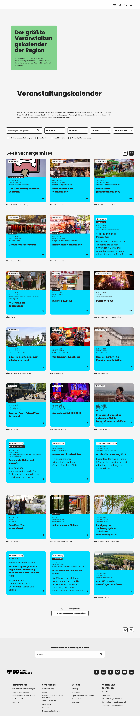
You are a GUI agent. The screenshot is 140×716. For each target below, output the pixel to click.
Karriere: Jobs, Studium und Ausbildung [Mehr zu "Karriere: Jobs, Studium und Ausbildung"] (52, 696)
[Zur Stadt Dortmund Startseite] (19, 5)
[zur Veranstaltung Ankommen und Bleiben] (70, 517)
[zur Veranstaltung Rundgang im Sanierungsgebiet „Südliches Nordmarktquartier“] (114, 517)
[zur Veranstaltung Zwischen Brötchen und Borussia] (26, 461)
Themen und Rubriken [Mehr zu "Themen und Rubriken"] (20, 692)
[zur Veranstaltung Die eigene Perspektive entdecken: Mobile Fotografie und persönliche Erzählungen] (114, 405)
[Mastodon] (110, 672)
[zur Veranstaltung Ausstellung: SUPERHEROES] (70, 405)
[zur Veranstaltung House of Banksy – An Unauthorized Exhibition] (114, 349)
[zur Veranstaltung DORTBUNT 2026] (114, 293)
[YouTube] (124, 672)
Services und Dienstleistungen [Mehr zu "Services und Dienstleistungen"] (23, 689)
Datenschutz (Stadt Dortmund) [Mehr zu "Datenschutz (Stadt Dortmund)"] (114, 702)
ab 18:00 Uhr (58, 138)
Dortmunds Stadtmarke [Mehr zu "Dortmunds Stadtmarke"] (51, 711)
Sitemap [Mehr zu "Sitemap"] (75, 689)
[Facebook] (96, 672)
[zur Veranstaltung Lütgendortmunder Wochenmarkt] (70, 180)
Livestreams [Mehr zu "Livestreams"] (46, 704)
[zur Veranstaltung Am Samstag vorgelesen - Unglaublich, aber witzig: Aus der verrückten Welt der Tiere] (26, 573)
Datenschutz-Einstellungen (112, 705)
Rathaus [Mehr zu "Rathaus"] (15, 702)
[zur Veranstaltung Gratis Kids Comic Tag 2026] (114, 461)
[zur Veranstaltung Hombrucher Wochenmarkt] (70, 236)
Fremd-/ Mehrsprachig (80, 138)
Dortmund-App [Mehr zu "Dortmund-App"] (48, 689)
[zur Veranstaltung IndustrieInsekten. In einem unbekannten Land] (26, 349)
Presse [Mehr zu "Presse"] (44, 692)
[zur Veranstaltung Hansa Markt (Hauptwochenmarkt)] (114, 180)
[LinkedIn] (131, 672)
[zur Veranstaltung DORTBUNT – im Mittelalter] (70, 461)
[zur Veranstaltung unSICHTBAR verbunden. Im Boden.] (70, 573)
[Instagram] (103, 672)
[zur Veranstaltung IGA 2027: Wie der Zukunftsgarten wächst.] (114, 573)
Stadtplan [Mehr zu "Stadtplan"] (76, 692)
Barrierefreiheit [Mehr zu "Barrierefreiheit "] (78, 699)
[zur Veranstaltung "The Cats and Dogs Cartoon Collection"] (26, 180)
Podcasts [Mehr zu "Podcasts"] (45, 707)
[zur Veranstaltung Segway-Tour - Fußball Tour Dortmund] (26, 405)
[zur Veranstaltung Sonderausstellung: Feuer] (70, 349)
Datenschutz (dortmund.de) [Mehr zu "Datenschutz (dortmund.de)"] (112, 699)
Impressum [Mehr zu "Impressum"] (106, 695)
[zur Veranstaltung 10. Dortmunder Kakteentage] (26, 293)
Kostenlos (41, 138)
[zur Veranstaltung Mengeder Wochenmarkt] (26, 236)
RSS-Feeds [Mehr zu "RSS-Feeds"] (76, 702)
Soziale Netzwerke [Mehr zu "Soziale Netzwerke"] (49, 701)
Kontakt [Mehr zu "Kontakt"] (105, 692)
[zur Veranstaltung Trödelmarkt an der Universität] (114, 236)
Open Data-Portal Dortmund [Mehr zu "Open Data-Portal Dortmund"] (83, 695)
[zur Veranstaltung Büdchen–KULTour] (70, 293)
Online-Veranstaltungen (20, 138)
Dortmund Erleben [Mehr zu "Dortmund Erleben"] (19, 699)
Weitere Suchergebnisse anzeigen (70, 613)
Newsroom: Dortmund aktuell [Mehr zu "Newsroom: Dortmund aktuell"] (23, 695)
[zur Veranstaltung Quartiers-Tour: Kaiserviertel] (26, 517)
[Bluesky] (117, 672)
